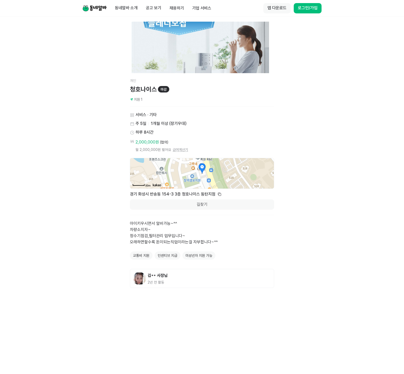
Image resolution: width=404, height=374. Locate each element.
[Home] (94, 8)
